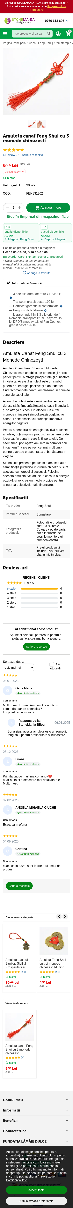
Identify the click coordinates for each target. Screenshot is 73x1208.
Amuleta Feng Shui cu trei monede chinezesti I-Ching (53, 963)
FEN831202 (34, 193)
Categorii (5, 33)
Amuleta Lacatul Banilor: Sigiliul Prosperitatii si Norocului (16, 963)
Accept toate (36, 1190)
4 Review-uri (11, 154)
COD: (7, 193)
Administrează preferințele (36, 1201)
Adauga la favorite (37, 273)
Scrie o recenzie (32, 154)
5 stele (11, 588)
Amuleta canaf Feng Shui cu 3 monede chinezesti (19, 1049)
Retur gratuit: (12, 185)
